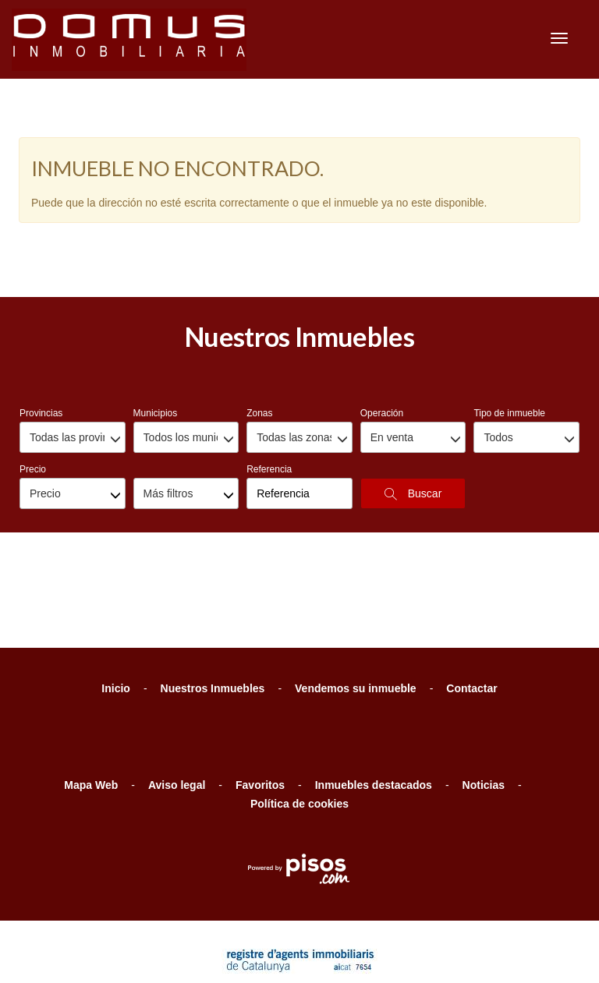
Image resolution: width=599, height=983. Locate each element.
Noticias (484, 706)
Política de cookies (299, 725)
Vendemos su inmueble (355, 609)
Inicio (115, 609)
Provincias (40, 334)
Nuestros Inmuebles (213, 609)
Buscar (413, 415)
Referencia (269, 390)
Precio (32, 390)
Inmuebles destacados (373, 706)
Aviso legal (176, 706)
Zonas (259, 334)
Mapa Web (91, 706)
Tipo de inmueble (509, 334)
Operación (381, 334)
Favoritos (260, 706)
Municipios (155, 334)
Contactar (471, 609)
